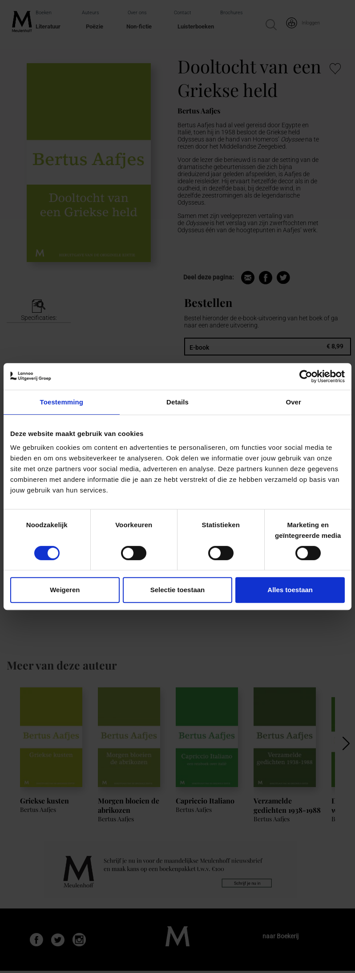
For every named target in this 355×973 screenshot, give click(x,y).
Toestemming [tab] (62, 402)
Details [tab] (177, 402)
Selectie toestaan (177, 589)
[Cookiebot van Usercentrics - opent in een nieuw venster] (306, 376)
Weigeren (65, 589)
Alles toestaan (290, 589)
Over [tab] (293, 402)
